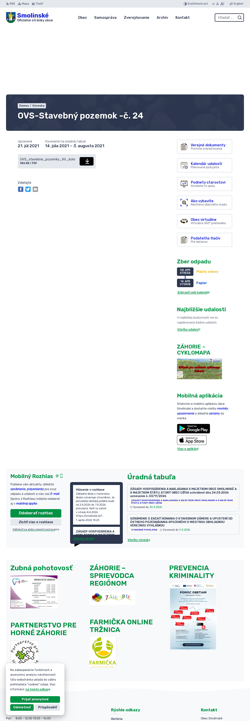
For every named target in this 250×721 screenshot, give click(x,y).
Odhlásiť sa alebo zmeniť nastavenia (36, 461)
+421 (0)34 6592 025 (216, 679)
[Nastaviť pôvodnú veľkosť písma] (217, 4)
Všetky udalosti (188, 261)
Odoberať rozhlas (36, 444)
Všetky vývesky (139, 471)
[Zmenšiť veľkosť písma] (214, 4)
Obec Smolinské (182, 711)
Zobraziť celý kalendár (193, 224)
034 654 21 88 (211, 687)
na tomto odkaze (28, 689)
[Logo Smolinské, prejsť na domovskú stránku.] (29, 17)
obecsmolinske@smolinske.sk (222, 691)
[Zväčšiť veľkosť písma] (222, 4)
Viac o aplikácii (188, 380)
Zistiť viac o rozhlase (36, 454)
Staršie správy (84, 470)
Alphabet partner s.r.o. (127, 711)
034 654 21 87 (211, 683)
